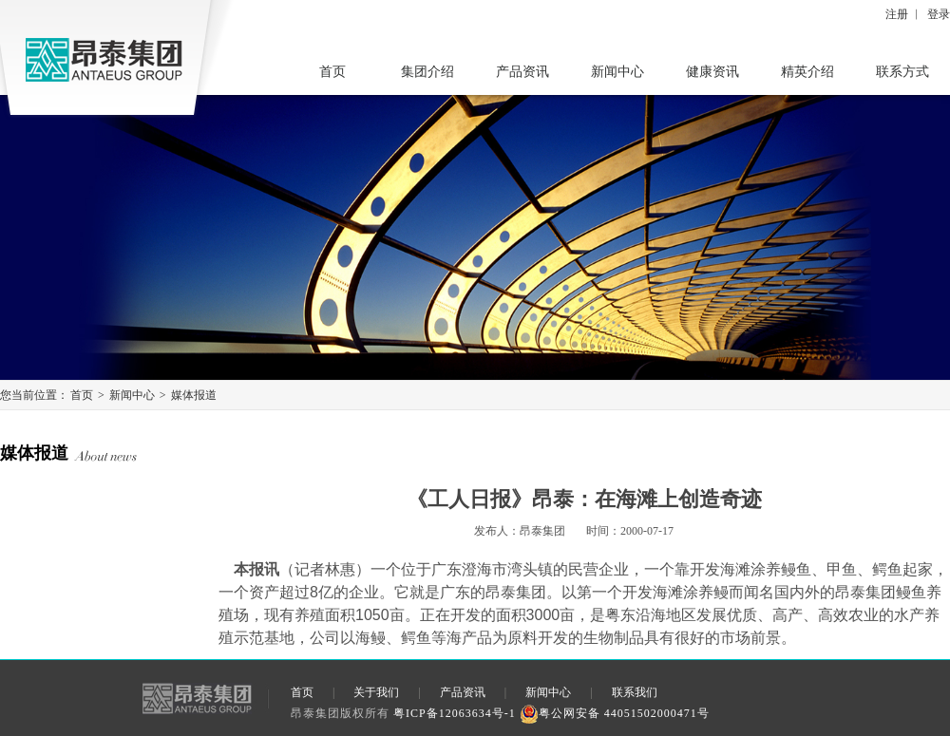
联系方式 (902, 72)
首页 (332, 72)
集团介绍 (427, 72)
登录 (938, 14)
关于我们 (376, 692)
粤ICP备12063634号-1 (454, 713)
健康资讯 (712, 72)
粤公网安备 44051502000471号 (615, 713)
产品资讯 (522, 72)
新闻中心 (617, 72)
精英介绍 (807, 72)
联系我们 (634, 692)
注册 (896, 14)
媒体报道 (194, 395)
